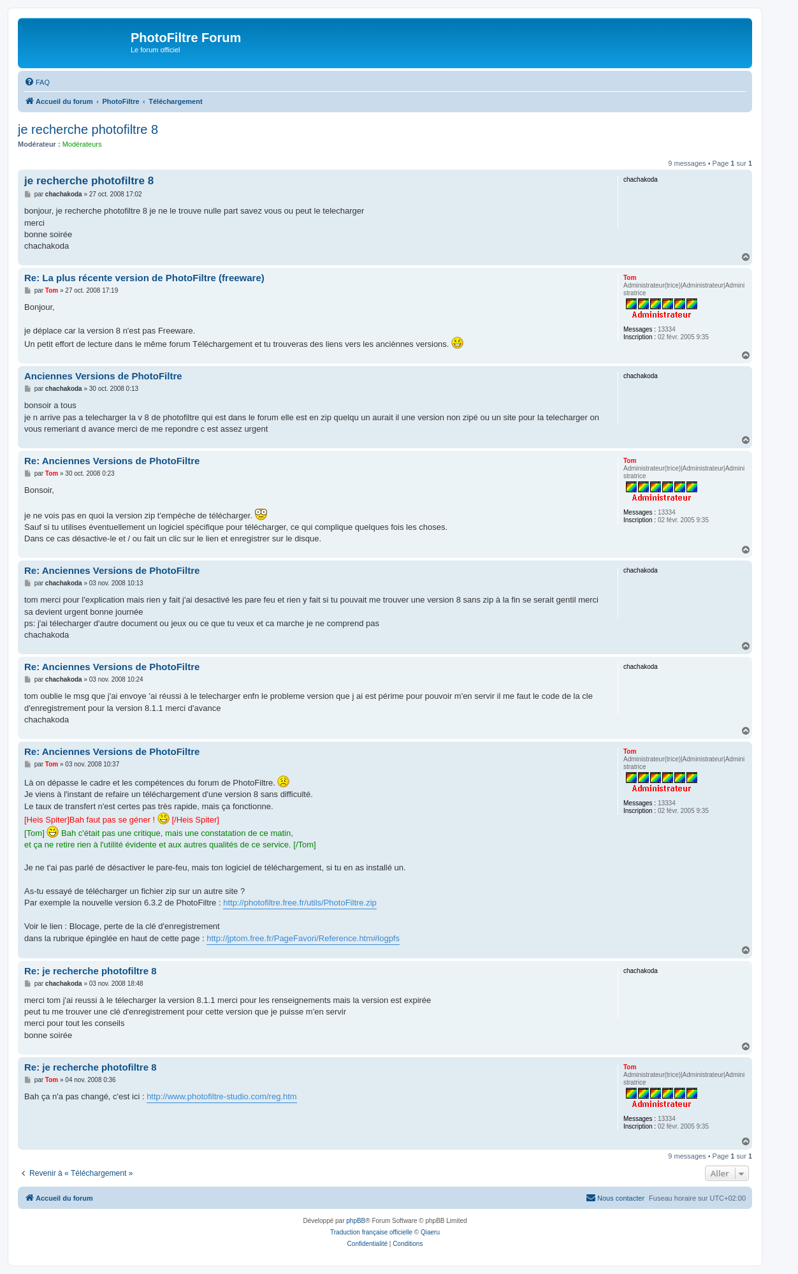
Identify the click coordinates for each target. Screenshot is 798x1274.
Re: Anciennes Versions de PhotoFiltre (112, 460)
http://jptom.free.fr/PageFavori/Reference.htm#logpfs (303, 938)
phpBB (355, 1220)
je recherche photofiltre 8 (88, 129)
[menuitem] (37, 82)
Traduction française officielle (371, 1232)
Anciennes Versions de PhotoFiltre (103, 375)
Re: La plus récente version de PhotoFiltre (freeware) (144, 277)
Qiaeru (430, 1232)
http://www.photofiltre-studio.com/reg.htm (222, 1096)
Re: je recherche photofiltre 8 (90, 970)
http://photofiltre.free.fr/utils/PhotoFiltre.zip (300, 902)
